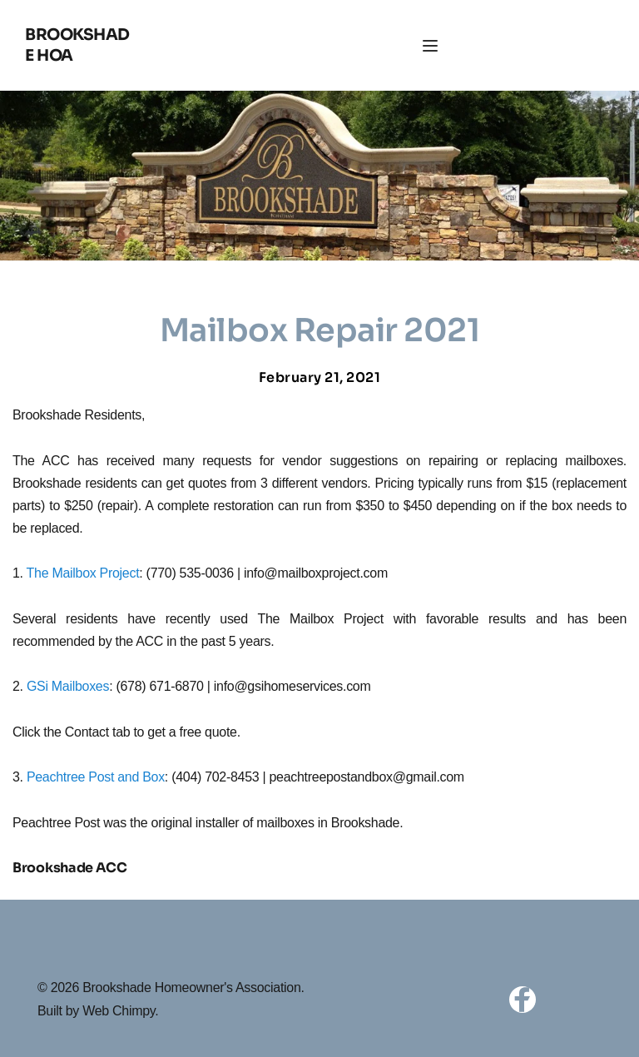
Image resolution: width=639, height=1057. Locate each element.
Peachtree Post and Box (96, 777)
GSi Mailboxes (68, 686)
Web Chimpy (118, 1011)
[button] (430, 45)
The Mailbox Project (83, 573)
